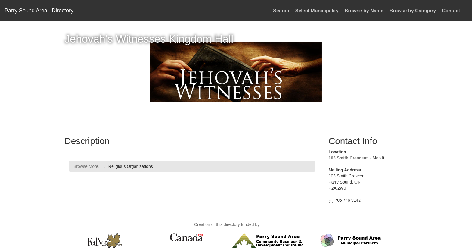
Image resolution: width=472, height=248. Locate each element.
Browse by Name (364, 10)
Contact (451, 10)
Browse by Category (413, 10)
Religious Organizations (130, 166)
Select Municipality (317, 10)
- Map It (376, 157)
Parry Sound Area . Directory (39, 11)
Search (281, 10)
